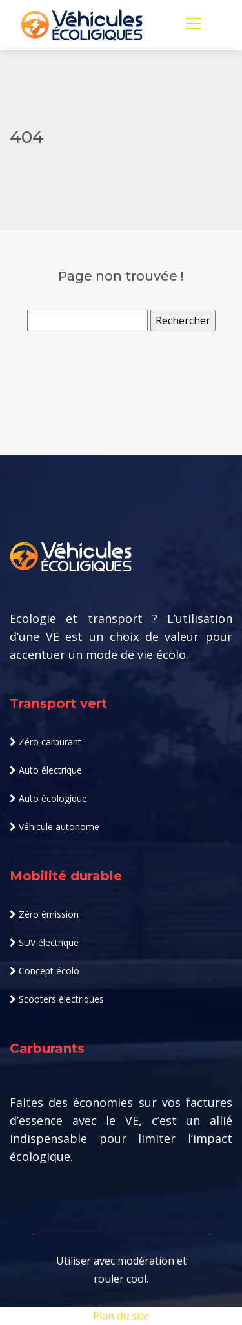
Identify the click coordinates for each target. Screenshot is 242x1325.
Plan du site (121, 1316)
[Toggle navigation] (193, 25)
